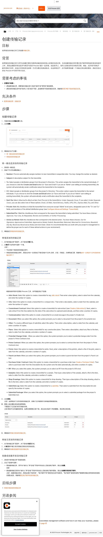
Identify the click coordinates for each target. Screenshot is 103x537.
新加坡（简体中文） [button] (24, 8)
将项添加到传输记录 (13, 157)
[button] (85, 20)
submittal (55, 386)
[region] (20, 516)
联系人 (42, 8)
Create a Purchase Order (84, 362)
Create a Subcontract (77, 308)
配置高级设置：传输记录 (12, 101)
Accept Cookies (20, 524)
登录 (100, 532)
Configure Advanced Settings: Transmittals (62, 209)
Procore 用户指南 (53, 31)
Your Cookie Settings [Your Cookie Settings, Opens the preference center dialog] (20, 529)
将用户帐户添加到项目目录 (71, 89)
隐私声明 (77, 532)
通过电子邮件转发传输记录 (29, 475)
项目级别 (65, 31)
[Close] (37, 501)
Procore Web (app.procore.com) (33, 31)
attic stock (55, 295)
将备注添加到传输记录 (17, 433)
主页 (9, 31)
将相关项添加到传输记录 (12, 488)
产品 (17, 31)
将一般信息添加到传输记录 (15, 154)
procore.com (8, 8)
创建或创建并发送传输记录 (19, 449)
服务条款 (84, 532)
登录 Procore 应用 (54, 8)
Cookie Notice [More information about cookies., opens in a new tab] (19, 520)
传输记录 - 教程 (89, 31)
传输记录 (76, 31)
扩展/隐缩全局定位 (98, 30)
